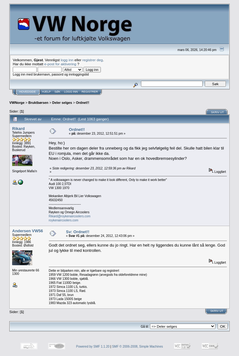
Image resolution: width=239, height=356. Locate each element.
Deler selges (62, 102)
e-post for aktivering (60, 64)
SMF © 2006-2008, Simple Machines (137, 346)
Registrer (90, 91)
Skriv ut (217, 112)
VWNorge (17, 102)
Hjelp (46, 91)
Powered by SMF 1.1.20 (93, 346)
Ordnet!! (82, 102)
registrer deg (92, 60)
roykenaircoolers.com (63, 220)
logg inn (67, 60)
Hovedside (27, 91)
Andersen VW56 (27, 231)
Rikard (18, 128)
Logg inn (71, 91)
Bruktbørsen (38, 102)
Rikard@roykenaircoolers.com (70, 216)
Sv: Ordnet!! (77, 231)
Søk (57, 91)
